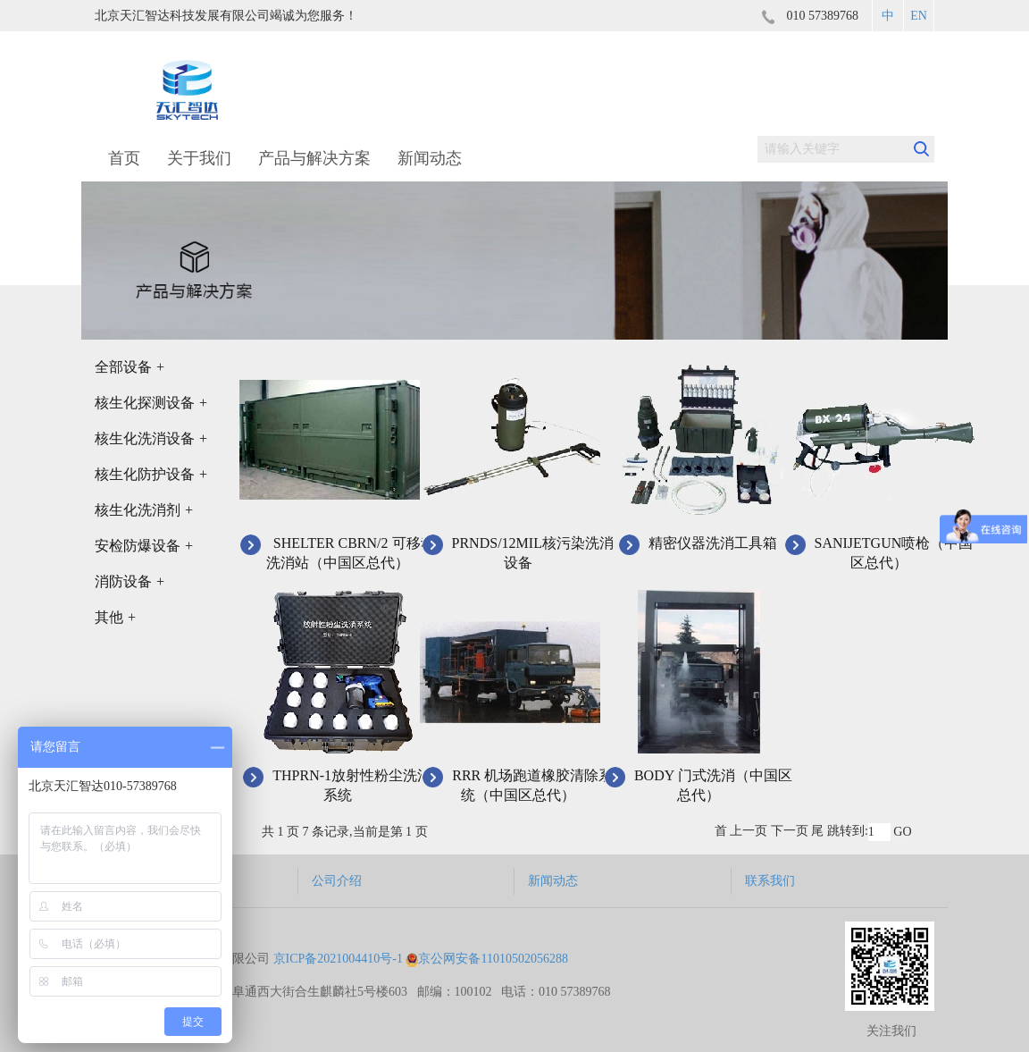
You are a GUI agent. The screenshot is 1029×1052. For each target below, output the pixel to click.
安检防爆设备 (144, 545)
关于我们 (199, 158)
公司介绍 (337, 881)
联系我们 (770, 881)
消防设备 (129, 581)
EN (918, 15)
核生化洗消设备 (151, 438)
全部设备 (129, 367)
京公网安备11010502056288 (486, 958)
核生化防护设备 (151, 474)
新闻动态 (429, 158)
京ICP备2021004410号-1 (338, 958)
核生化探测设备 (151, 402)
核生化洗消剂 (144, 510)
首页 (124, 158)
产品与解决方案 (314, 158)
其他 (115, 617)
